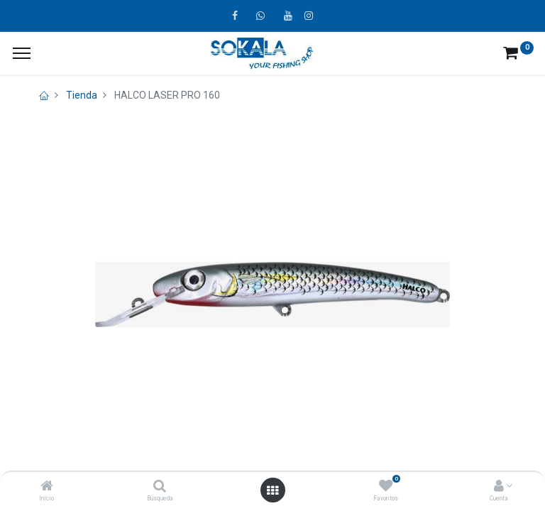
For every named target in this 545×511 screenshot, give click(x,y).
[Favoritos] (385, 487)
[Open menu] (272, 490)
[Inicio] (46, 487)
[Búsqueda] (159, 487)
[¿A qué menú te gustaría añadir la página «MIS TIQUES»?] (21, 53)
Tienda (81, 95)
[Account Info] (499, 487)
